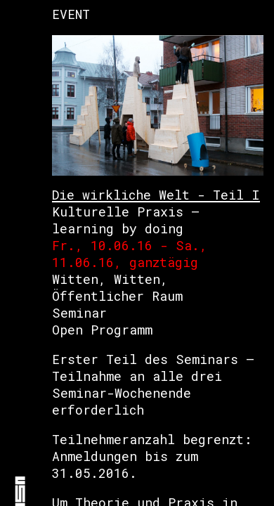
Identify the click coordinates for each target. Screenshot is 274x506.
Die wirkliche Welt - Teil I (156, 194)
